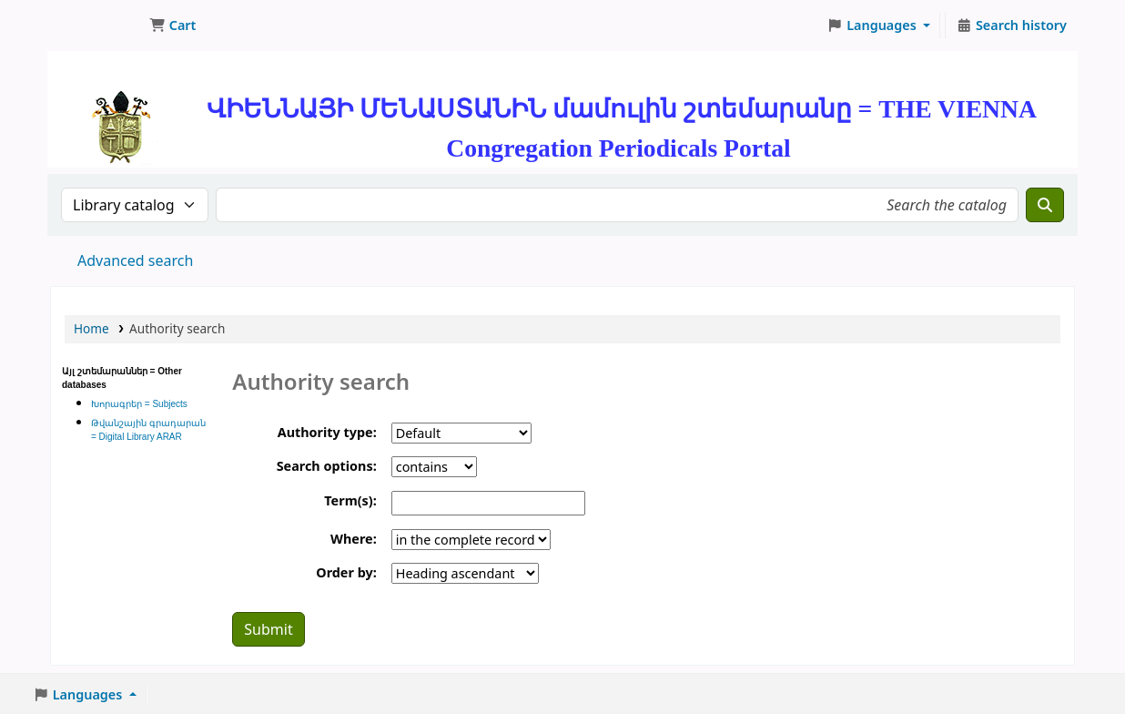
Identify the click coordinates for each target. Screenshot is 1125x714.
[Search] (1045, 205)
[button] (172, 25)
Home (91, 328)
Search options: (327, 465)
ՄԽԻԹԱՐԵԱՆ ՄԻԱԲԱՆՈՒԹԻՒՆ (96, 25)
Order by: (346, 572)
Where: (353, 538)
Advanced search (135, 260)
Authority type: (327, 432)
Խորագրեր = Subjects (139, 404)
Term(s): (350, 500)
